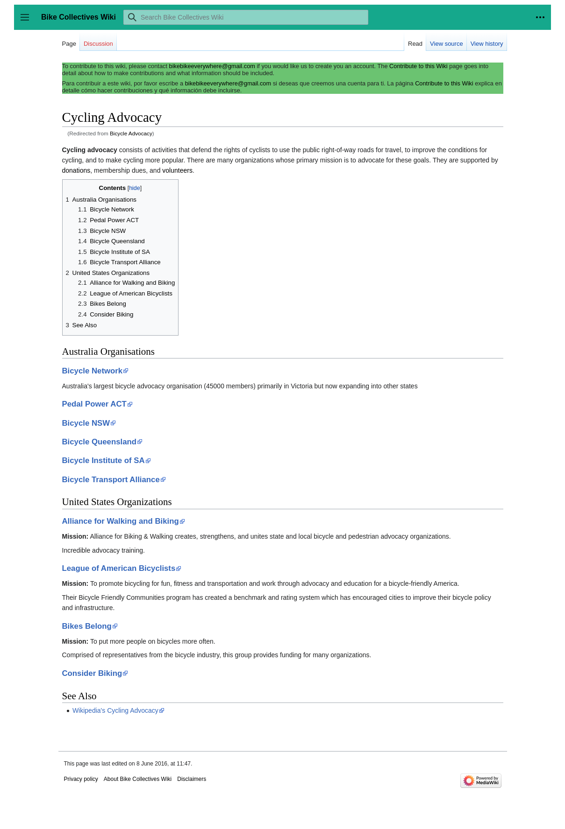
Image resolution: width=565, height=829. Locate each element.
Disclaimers (191, 779)
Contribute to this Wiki (418, 66)
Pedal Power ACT (94, 404)
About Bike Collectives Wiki (138, 779)
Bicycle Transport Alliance (111, 479)
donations (76, 170)
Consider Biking (92, 673)
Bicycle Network (92, 370)
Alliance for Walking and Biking (120, 521)
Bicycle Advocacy (131, 133)
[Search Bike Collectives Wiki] (245, 17)
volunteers (177, 170)
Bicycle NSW (86, 423)
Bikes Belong (87, 626)
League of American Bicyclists (119, 568)
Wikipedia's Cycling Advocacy (115, 710)
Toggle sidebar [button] (28, 22)
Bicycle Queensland (99, 441)
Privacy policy (81, 779)
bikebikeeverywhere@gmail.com (212, 66)
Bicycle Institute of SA (103, 460)
